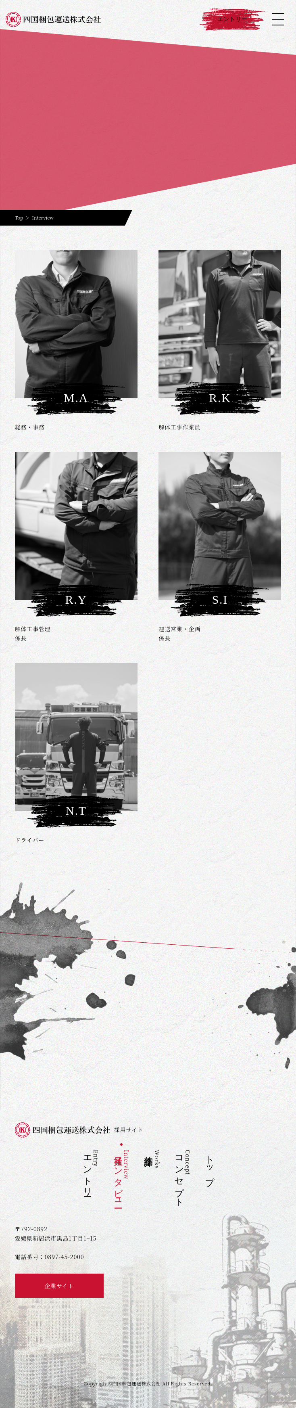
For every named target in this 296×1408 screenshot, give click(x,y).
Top (19, 217)
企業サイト (59, 1286)
